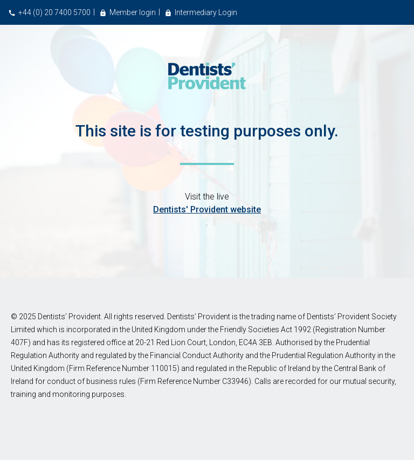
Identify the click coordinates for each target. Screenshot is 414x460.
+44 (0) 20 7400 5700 (54, 12)
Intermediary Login (206, 12)
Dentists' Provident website (207, 209)
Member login (132, 12)
